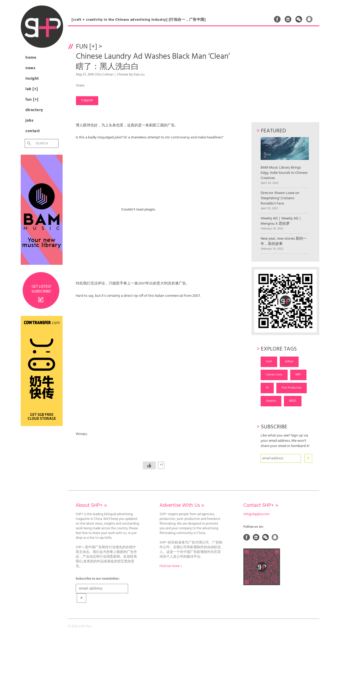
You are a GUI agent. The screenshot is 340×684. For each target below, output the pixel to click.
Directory (34, 110)
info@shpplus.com (256, 514)
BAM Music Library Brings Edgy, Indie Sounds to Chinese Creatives (285, 159)
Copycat (87, 100)
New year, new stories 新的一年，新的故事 (284, 241)
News (30, 68)
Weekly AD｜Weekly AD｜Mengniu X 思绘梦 (281, 221)
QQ (309, 19)
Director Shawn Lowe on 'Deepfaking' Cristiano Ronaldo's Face (280, 198)
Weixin (298, 19)
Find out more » (171, 566)
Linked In (288, 19)
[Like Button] (149, 465)
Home (30, 58)
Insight (32, 79)
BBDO (292, 400)
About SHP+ (91, 505)
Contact (32, 131)
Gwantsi (271, 400)
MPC (298, 374)
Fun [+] (32, 99)
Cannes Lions (274, 374)
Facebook (277, 19)
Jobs (29, 120)
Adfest (289, 361)
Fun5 (269, 361)
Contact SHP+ (260, 505)
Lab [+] (31, 89)
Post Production (291, 387)
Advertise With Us (182, 505)
